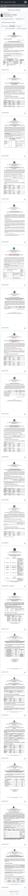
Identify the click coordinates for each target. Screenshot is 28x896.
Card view (12, 26)
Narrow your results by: (14, 10)
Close (8, 13)
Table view (18, 26)
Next (17, 894)
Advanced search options (9, 22)
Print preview (4, 26)
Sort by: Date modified (10, 28)
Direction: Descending (21, 28)
